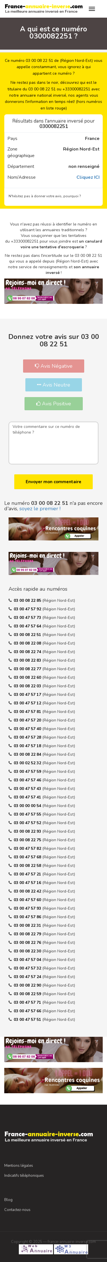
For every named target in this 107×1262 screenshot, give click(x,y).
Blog (8, 1199)
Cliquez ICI (88, 177)
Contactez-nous (17, 1209)
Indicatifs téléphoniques (24, 1175)
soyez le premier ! (39, 508)
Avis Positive (53, 403)
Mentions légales (18, 1165)
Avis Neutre (53, 384)
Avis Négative (53, 366)
